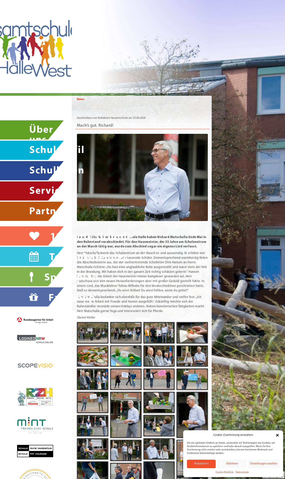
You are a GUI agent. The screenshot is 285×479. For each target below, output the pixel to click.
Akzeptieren (201, 463)
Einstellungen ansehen (263, 463)
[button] (277, 435)
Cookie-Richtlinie (225, 472)
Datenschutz (242, 472)
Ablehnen (232, 463)
